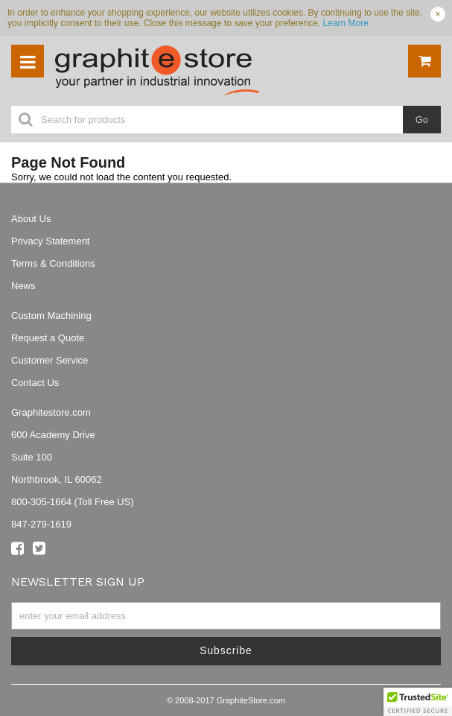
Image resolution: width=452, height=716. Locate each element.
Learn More (346, 23)
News (23, 285)
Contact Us (35, 382)
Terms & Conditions (53, 263)
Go (422, 119)
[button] (417, 702)
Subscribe (226, 650)
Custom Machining (51, 315)
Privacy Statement (50, 241)
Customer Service (49, 360)
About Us (31, 218)
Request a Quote (47, 337)
